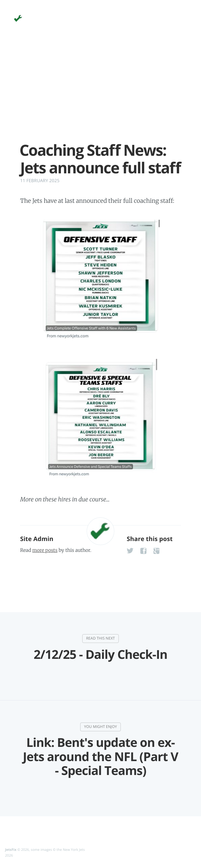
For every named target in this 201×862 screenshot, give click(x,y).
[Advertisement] (100, 94)
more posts (44, 550)
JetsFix (11, 849)
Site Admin (36, 539)
